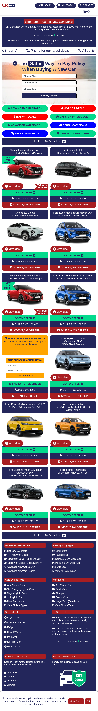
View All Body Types (64, 571)
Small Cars (59, 551)
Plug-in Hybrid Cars (15, 593)
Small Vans (59, 589)
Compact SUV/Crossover (66, 559)
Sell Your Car (12, 642)
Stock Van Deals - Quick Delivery (23, 563)
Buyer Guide (12, 617)
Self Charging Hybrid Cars (19, 589)
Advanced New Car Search (19, 567)
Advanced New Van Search (19, 571)
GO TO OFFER (25, 192)
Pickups (58, 593)
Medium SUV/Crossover (66, 563)
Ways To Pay (12, 646)
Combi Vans (60, 597)
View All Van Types (63, 605)
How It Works (12, 632)
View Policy (76, 701)
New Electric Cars (14, 585)
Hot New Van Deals (16, 555)
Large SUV (59, 567)
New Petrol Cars (14, 601)
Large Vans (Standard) (65, 601)
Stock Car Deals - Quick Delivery (22, 559)
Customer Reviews (15, 622)
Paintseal (10, 637)
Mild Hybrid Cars (14, 597)
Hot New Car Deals (15, 551)
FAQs (8, 627)
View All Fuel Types (15, 605)
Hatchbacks (60, 555)
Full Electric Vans (62, 585)
